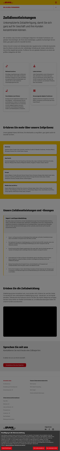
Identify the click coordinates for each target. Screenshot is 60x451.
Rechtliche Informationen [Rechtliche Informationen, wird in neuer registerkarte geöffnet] (20, 445)
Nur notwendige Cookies (52, 448)
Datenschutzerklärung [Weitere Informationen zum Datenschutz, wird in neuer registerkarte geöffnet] (10, 445)
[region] (30, 441)
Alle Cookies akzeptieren (39, 448)
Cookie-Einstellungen (6, 448)
